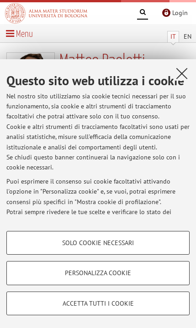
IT (173, 36)
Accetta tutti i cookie (98, 303)
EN (187, 36)
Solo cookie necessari (98, 243)
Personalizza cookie (98, 273)
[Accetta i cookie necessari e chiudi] (182, 73)
